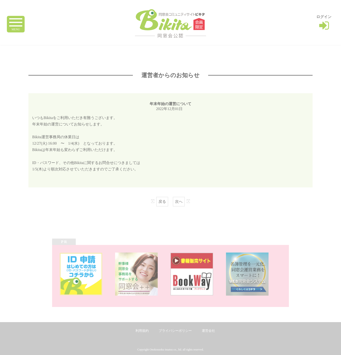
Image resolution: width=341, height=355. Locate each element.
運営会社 (208, 331)
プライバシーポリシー (175, 331)
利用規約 (142, 331)
